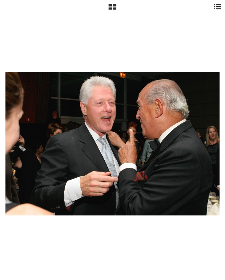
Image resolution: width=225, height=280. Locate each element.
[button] (112, 10)
